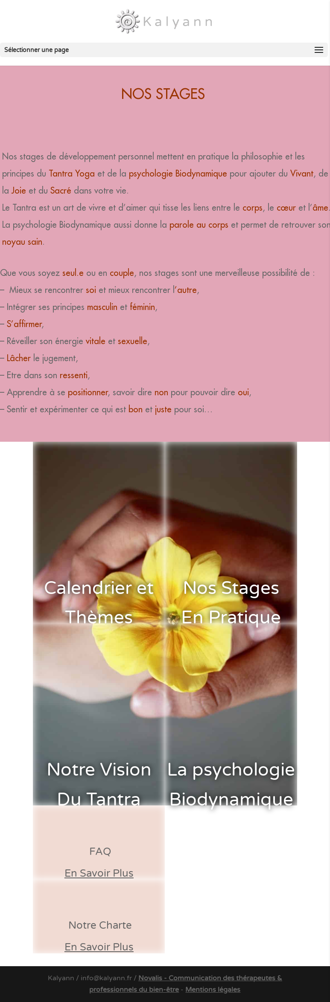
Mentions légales (212, 989)
